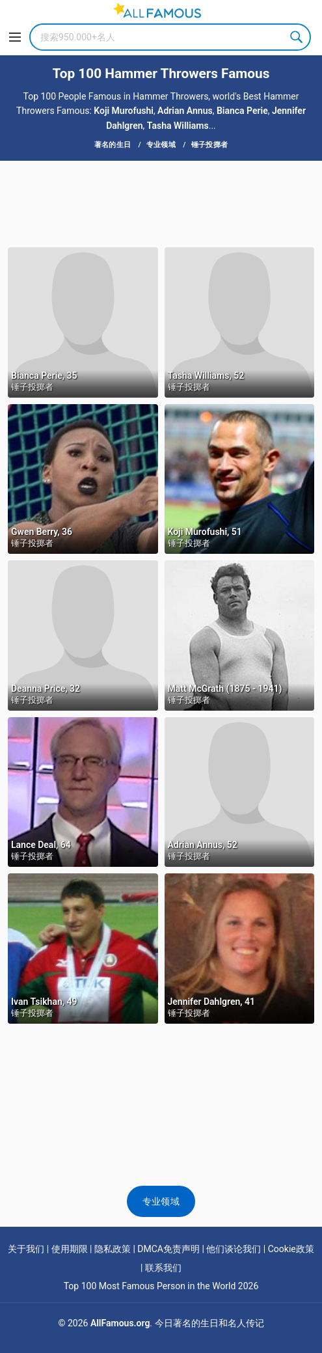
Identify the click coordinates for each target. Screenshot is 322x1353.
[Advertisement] (161, 203)
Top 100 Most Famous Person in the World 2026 (161, 1286)
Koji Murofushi (124, 110)
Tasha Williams (178, 125)
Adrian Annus (185, 110)
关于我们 (26, 1249)
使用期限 (69, 1249)
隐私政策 (112, 1249)
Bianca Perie (242, 110)
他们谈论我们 (233, 1249)
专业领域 (161, 1201)
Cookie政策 (291, 1249)
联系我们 (163, 1268)
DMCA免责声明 (168, 1249)
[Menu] (15, 37)
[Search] (170, 37)
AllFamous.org (120, 1323)
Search (297, 37)
